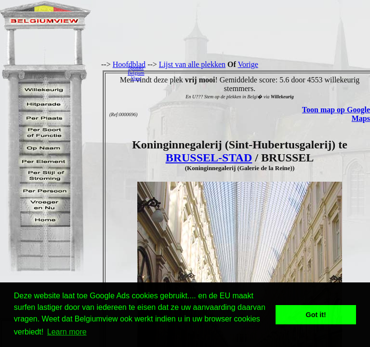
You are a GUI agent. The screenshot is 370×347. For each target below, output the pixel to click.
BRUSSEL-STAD (209, 157)
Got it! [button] (316, 315)
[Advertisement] (260, 72)
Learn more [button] (67, 332)
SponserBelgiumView (136, 73)
